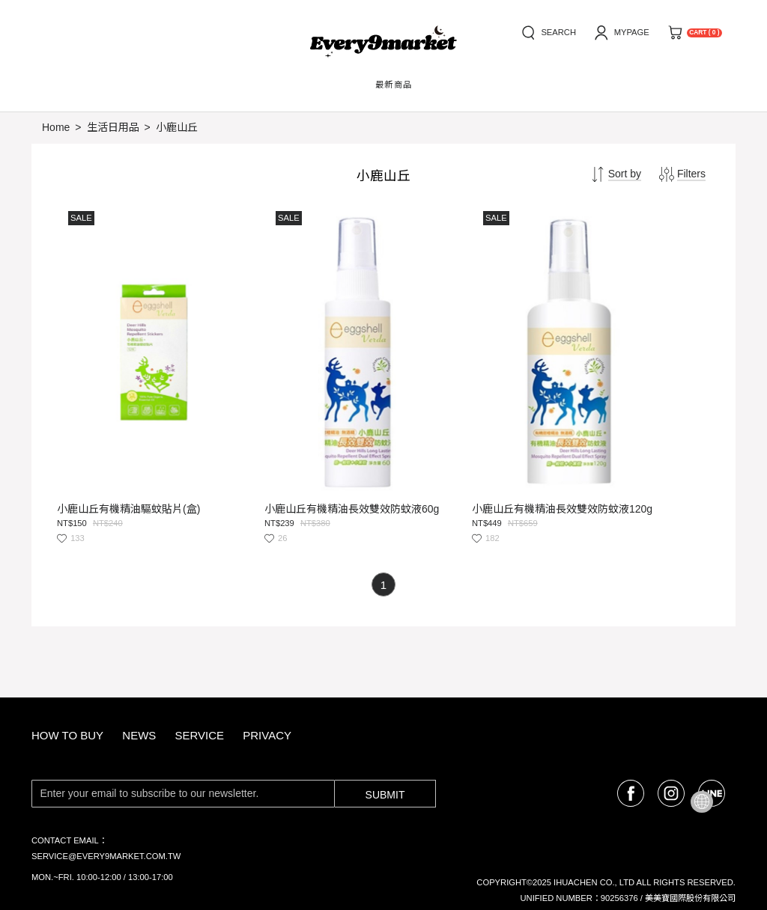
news (139, 671)
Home (56, 127)
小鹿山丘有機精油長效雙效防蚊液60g (301, 446)
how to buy (67, 671)
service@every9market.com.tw (106, 792)
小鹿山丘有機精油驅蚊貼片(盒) (129, 446)
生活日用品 (113, 127)
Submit (385, 731)
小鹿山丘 (177, 127)
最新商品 (394, 84)
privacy (267, 671)
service (199, 671)
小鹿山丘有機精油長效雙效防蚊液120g (467, 446)
